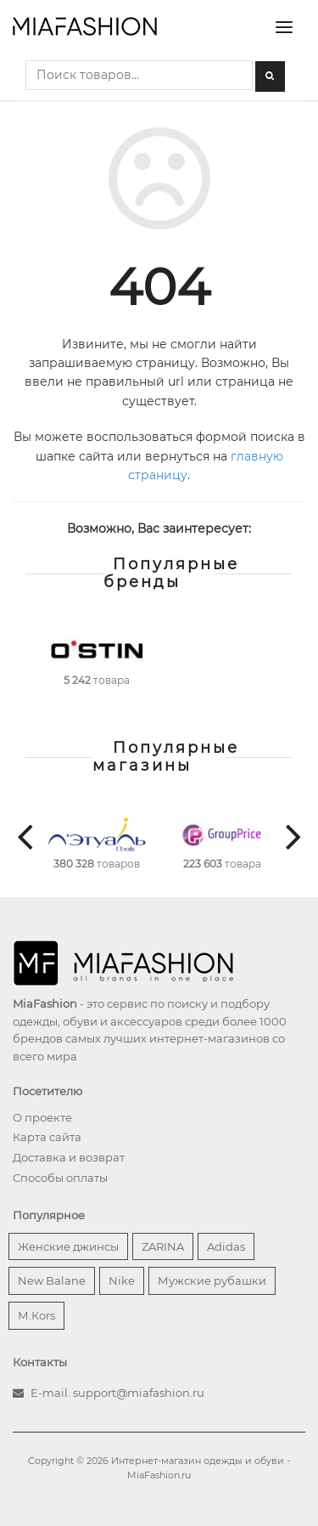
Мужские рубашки (212, 1280)
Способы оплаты (60, 1177)
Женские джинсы (68, 1246)
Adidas (226, 1246)
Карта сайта (47, 1137)
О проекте (42, 1117)
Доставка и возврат (69, 1157)
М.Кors (36, 1315)
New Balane (52, 1280)
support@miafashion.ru (138, 1392)
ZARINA (163, 1246)
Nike (122, 1280)
